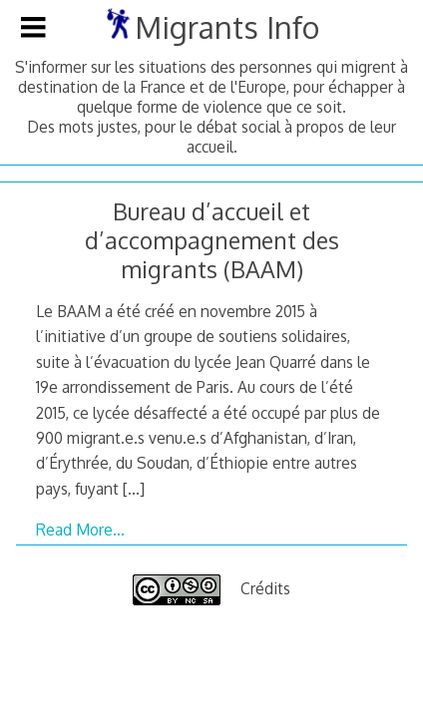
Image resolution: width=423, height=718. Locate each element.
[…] (134, 489)
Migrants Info (227, 27)
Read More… (80, 529)
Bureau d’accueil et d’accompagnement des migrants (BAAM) (212, 239)
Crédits (265, 588)
